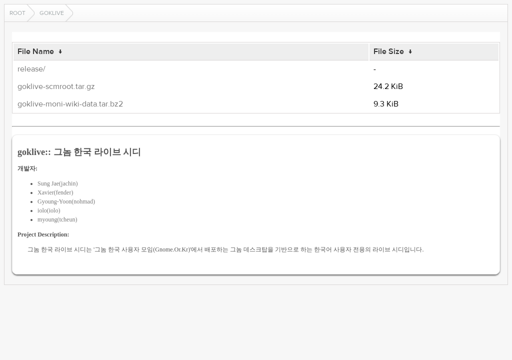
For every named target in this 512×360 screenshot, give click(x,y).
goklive (52, 13)
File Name (36, 51)
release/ (32, 69)
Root (18, 13)
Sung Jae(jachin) (58, 183)
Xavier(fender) (55, 192)
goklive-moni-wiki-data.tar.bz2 (70, 104)
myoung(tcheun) (57, 219)
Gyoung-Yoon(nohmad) (66, 201)
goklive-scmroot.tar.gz (56, 87)
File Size (389, 51)
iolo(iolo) (49, 210)
